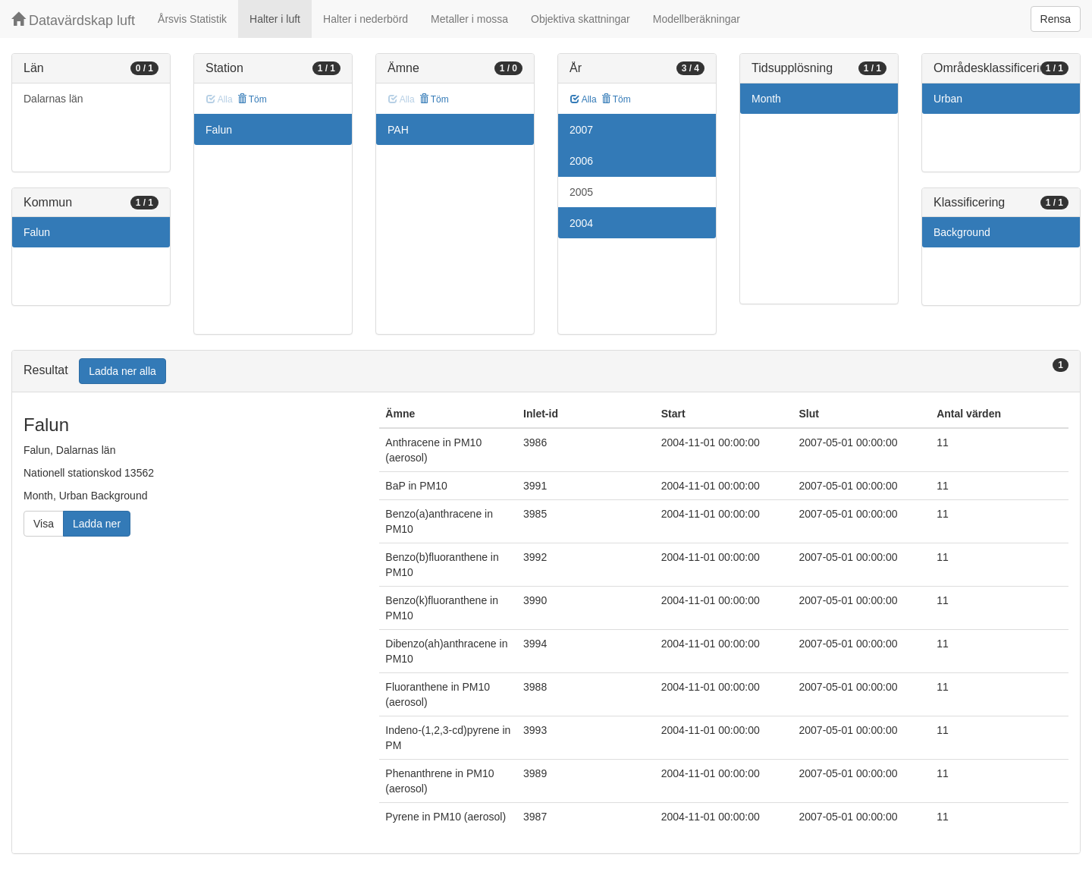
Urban (948, 99)
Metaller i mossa (469, 19)
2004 (581, 223)
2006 (581, 161)
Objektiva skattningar (580, 19)
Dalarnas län (53, 99)
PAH (398, 130)
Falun (37, 232)
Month (766, 99)
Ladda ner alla (122, 371)
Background (962, 232)
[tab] (546, 371)
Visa (43, 524)
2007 (581, 130)
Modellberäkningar (696, 19)
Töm (252, 99)
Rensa (1055, 19)
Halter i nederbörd (365, 19)
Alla (583, 99)
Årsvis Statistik (192, 19)
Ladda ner (97, 524)
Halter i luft (274, 19)
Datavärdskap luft (73, 20)
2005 (581, 192)
